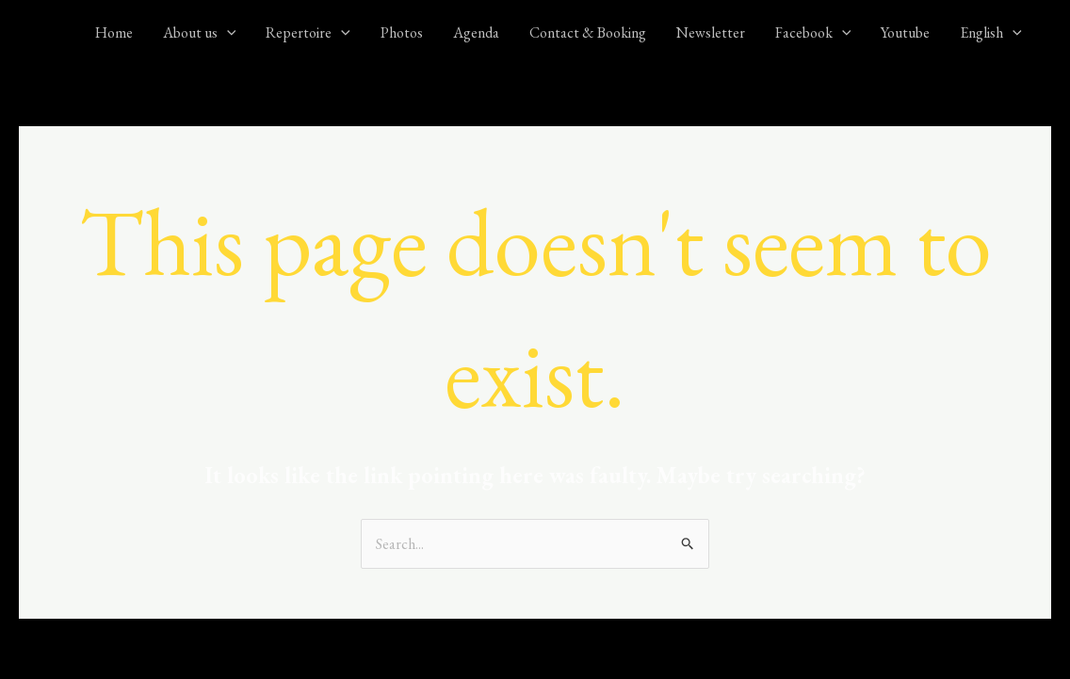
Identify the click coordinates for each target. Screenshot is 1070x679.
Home (114, 32)
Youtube (905, 32)
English (991, 33)
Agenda (476, 32)
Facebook (813, 33)
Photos (402, 32)
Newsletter (710, 32)
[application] (227, 33)
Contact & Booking (587, 32)
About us (199, 33)
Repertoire (308, 33)
